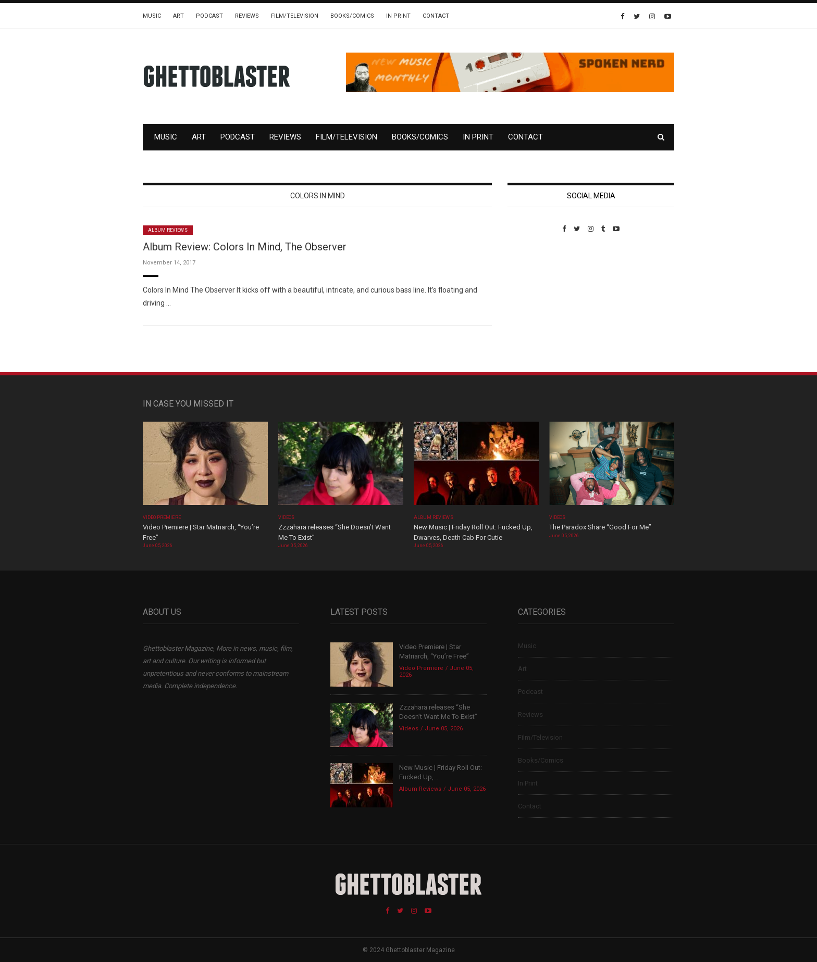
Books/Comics (352, 15)
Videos (286, 517)
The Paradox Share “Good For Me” (600, 527)
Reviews (247, 15)
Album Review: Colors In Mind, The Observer (244, 246)
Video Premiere (162, 517)
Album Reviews (168, 230)
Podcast (209, 15)
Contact (436, 15)
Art (178, 15)
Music (152, 15)
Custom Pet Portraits (537, 304)
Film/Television (294, 15)
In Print (398, 15)
